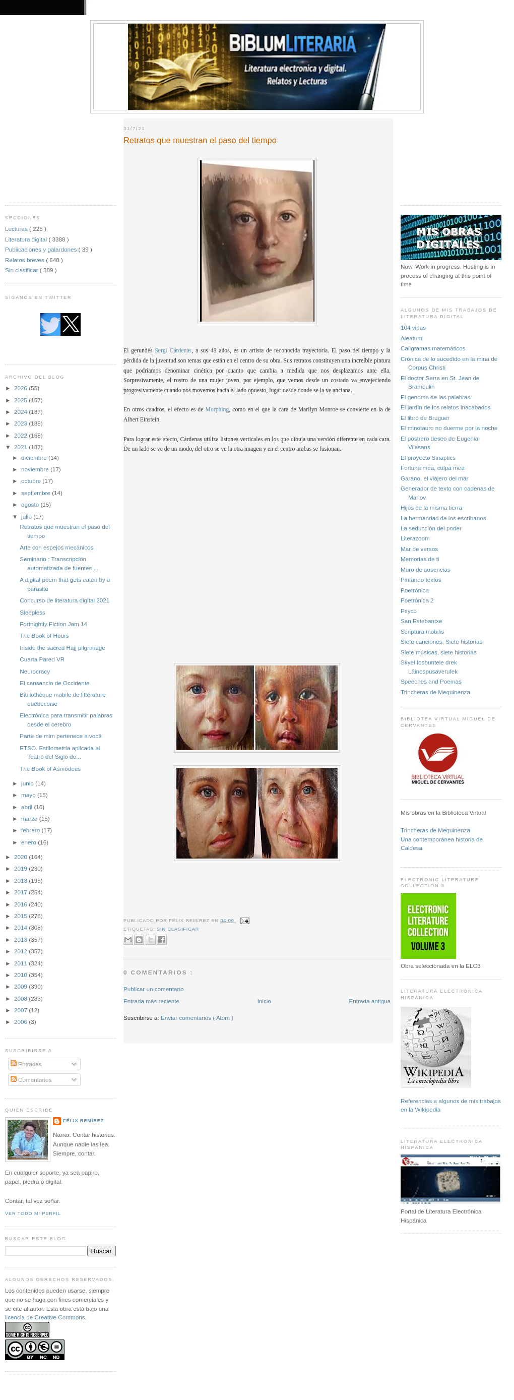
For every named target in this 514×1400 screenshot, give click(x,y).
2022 (21, 435)
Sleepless (32, 612)
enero (29, 842)
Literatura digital (26, 239)
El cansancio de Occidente (54, 683)
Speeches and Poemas (431, 681)
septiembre (36, 493)
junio (28, 783)
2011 (21, 963)
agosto (30, 504)
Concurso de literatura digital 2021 (64, 600)
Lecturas (17, 228)
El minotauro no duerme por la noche (449, 427)
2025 (21, 400)
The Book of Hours (44, 635)
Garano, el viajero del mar (434, 478)
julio (27, 516)
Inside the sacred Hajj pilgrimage (62, 647)
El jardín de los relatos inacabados (446, 407)
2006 (21, 1021)
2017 (21, 892)
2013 (21, 939)
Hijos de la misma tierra (431, 507)
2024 (21, 411)
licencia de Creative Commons (45, 1317)
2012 (21, 951)
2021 (21, 447)
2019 (21, 868)
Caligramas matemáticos (433, 348)
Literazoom (415, 538)
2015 (21, 915)
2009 (21, 986)
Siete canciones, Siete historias (441, 641)
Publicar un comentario (153, 989)
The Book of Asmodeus (50, 768)
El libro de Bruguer (425, 417)
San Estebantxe (421, 621)
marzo (30, 818)
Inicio (264, 1001)
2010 (21, 974)
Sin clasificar (22, 270)
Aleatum (411, 338)
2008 (21, 998)
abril (27, 807)
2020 (21, 857)
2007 (21, 1010)
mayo (29, 795)
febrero (31, 830)
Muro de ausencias (426, 569)
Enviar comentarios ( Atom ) (197, 1017)
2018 (21, 880)
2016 (21, 904)
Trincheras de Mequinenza (435, 692)
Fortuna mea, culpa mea (433, 467)
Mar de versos (419, 548)
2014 (21, 927)
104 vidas (413, 327)
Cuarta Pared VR (42, 659)
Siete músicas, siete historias (439, 652)
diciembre (34, 457)
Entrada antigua (370, 1001)
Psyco (409, 610)
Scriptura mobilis (422, 631)
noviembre (35, 469)
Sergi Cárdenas (173, 350)
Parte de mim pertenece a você (60, 736)
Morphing (217, 409)
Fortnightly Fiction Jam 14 (53, 624)
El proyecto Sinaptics (428, 457)
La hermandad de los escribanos (443, 518)
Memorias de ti (420, 559)
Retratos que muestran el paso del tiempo (200, 140)
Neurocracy (35, 671)
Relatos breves (25, 260)
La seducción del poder (431, 528)
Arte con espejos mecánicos (56, 547)
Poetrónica (415, 590)
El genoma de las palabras (435, 397)
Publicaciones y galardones (42, 249)
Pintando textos (421, 579)
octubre (31, 480)
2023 (21, 423)
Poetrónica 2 (417, 600)
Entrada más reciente (151, 1001)
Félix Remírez (83, 1120)
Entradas (26, 1064)
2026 (21, 388)
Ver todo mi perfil (33, 1213)
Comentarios (31, 1079)
